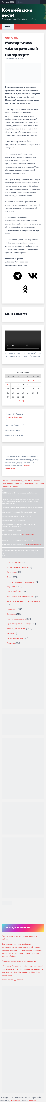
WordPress (15, 1100)
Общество (11, 614)
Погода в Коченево (13, 416)
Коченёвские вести (17, 12)
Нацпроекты (12, 609)
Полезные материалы (16, 618)
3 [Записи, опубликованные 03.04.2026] (28, 380)
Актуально (11, 572)
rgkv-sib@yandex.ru (28, 535)
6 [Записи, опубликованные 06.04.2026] (7, 384)
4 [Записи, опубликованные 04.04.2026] (33, 380)
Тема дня (11, 643)
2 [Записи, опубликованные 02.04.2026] (23, 380)
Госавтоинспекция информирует (20, 581)
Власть (9, 577)
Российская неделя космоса (14, 979)
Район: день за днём (16, 628)
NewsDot (32, 1100)
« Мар (21, 400)
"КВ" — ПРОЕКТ (14, 562)
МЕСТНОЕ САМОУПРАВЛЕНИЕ (21, 596)
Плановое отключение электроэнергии (19, 961)
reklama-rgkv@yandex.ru (33, 544)
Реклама (10, 633)
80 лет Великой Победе (17, 567)
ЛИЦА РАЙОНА (11, 38)
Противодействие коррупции (19, 623)
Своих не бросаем (15, 638)
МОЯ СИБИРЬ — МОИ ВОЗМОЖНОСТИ (25, 601)
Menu (7, 26)
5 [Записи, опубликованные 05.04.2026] (38, 380)
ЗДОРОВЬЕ (12, 586)
